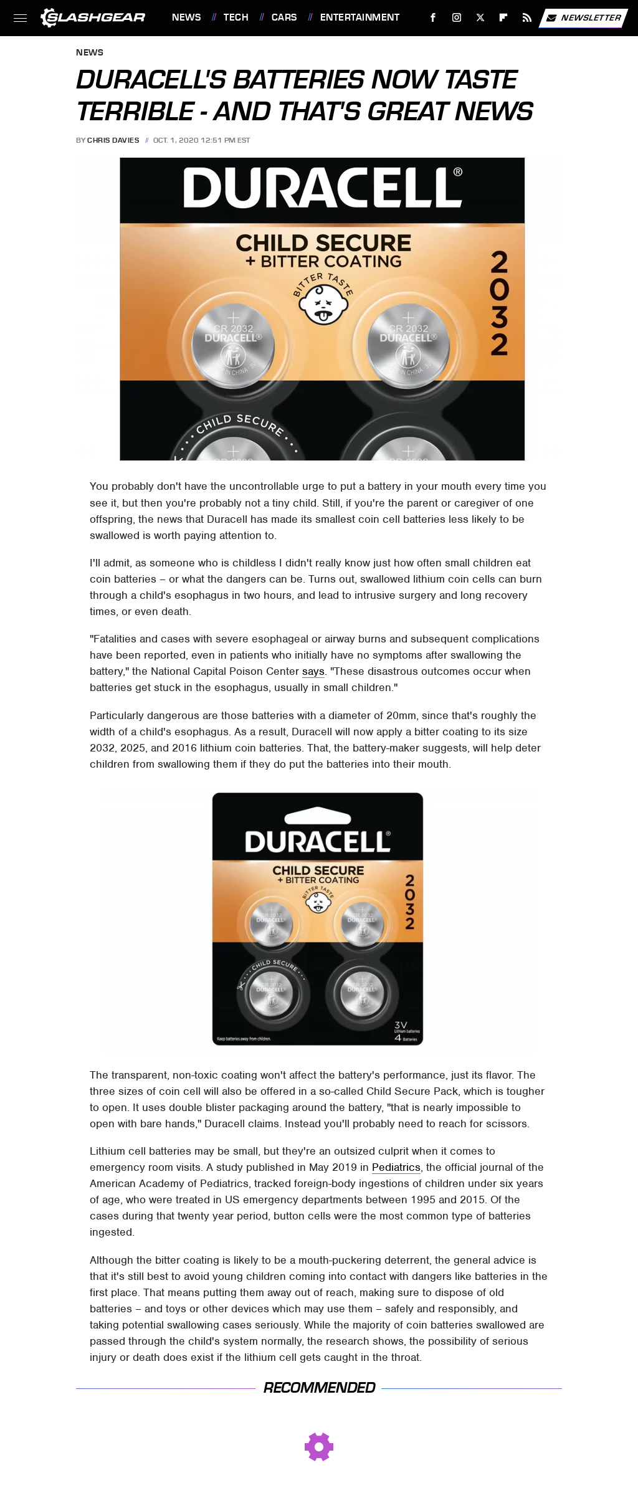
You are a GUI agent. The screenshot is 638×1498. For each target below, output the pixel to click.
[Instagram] (457, 17)
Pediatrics (396, 1167)
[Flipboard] (504, 17)
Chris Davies (113, 140)
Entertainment (360, 17)
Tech (236, 17)
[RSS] (527, 17)
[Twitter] (480, 17)
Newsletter (583, 18)
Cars (284, 17)
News (186, 17)
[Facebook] (433, 17)
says (313, 671)
